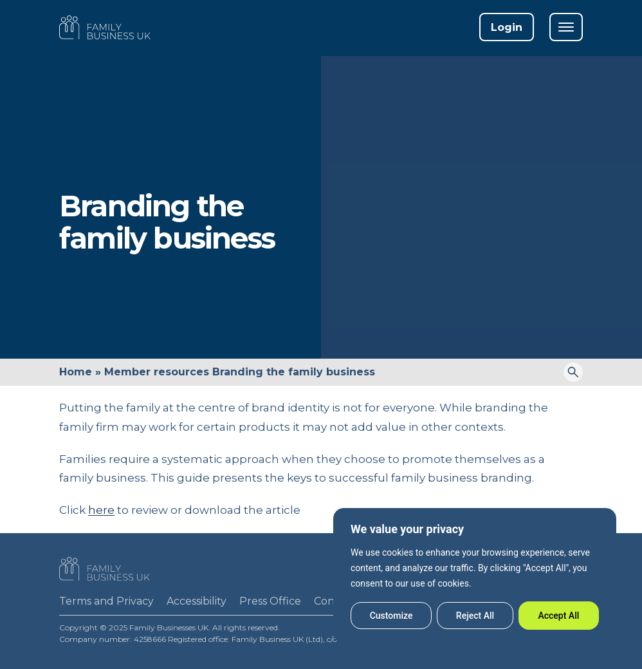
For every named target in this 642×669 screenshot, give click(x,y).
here (101, 510)
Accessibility (196, 601)
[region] (474, 575)
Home (75, 372)
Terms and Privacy (106, 601)
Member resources (156, 372)
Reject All (475, 615)
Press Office (270, 601)
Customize (391, 615)
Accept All (558, 615)
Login (506, 27)
